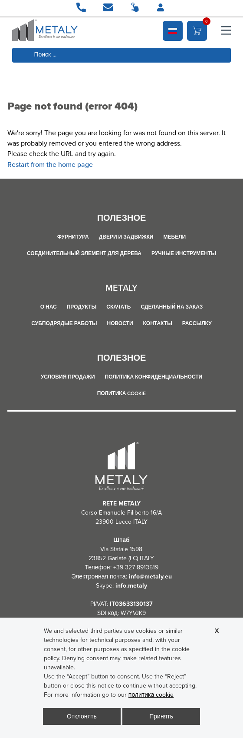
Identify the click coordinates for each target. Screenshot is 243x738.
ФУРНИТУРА (73, 237)
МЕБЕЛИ (175, 237)
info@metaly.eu (150, 576)
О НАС (48, 307)
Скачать (118, 307)
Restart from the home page (50, 164)
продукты (82, 307)
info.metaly (131, 585)
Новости (120, 323)
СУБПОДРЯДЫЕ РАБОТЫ (64, 323)
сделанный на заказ (172, 307)
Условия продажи (68, 377)
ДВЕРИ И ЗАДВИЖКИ (126, 237)
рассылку (197, 323)
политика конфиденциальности (154, 377)
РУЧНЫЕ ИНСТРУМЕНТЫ (183, 253)
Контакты (157, 323)
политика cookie (121, 393)
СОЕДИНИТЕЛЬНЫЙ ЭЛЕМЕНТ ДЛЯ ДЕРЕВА (84, 253)
